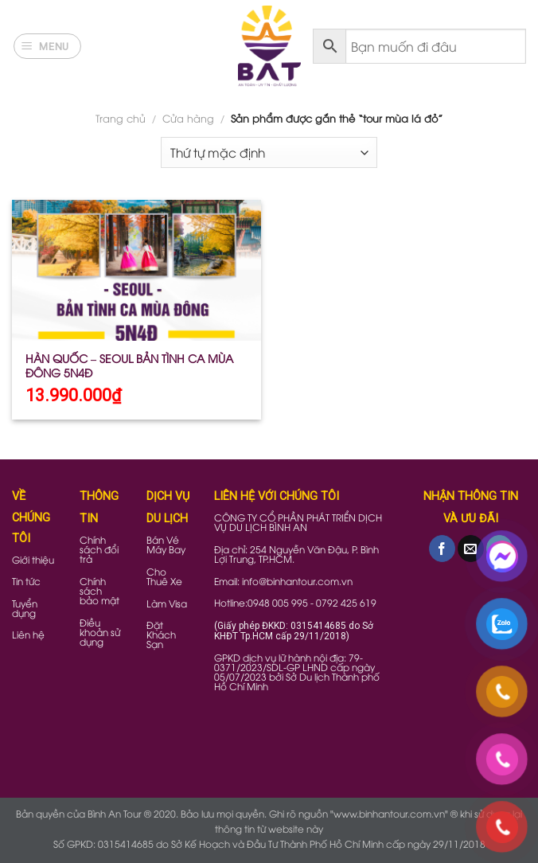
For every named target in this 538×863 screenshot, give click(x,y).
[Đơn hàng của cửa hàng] (269, 152)
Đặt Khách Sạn (161, 634)
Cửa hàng (188, 118)
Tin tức (26, 581)
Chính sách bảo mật (99, 590)
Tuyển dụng (24, 607)
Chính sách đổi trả (99, 549)
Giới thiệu (33, 559)
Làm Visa (166, 603)
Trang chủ (121, 118)
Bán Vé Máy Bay (165, 544)
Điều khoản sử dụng (100, 631)
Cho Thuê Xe (164, 576)
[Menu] (48, 46)
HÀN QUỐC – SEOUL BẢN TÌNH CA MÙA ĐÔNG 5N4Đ (129, 365)
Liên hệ (28, 634)
